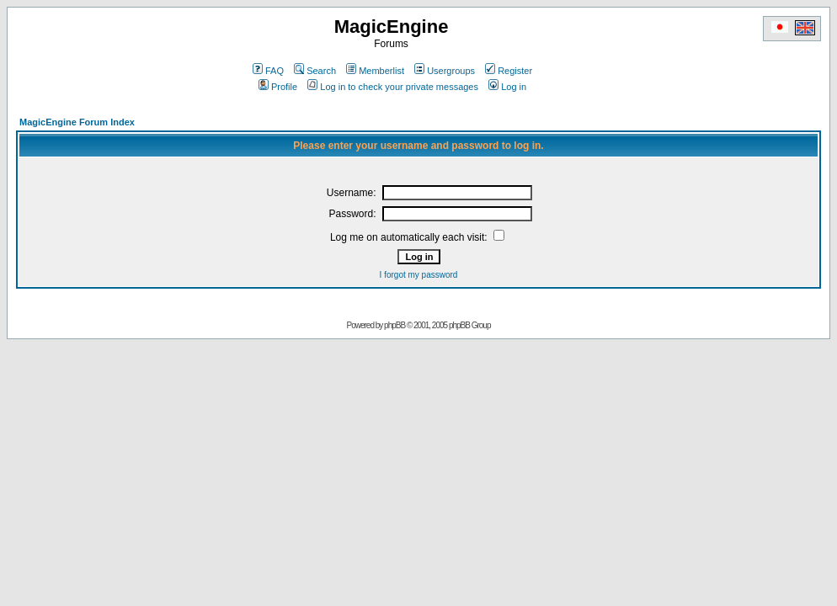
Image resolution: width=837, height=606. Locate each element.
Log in (507, 87)
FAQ (268, 71)
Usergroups (444, 71)
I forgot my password (419, 274)
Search (315, 71)
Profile (278, 87)
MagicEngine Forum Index (77, 122)
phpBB (394, 325)
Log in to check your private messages (392, 87)
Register (508, 71)
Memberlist (375, 71)
